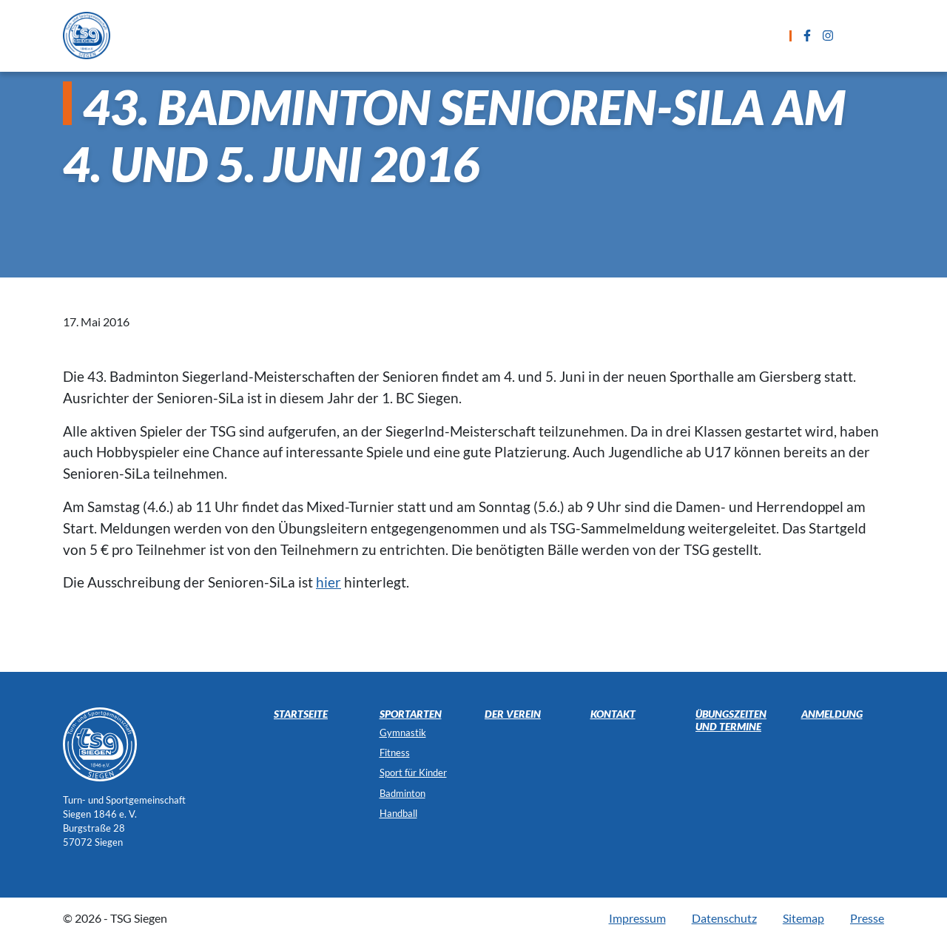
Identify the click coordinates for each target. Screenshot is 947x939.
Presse (867, 918)
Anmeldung (614, 35)
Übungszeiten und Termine (475, 35)
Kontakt (699, 35)
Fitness (395, 752)
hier (328, 581)
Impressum (637, 918)
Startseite (246, 35)
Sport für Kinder (413, 772)
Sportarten (336, 35)
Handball (398, 813)
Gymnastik (403, 732)
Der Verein (513, 713)
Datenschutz (724, 918)
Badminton (402, 793)
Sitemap (803, 918)
